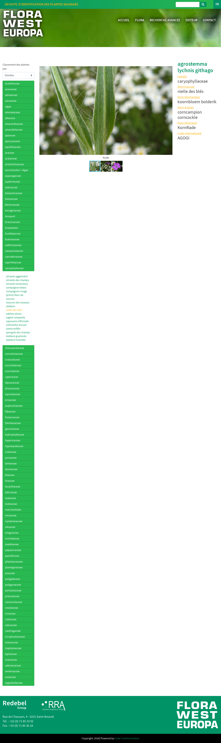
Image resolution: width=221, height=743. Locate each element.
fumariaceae (12, 417)
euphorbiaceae (13, 405)
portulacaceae (13, 590)
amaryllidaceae (13, 129)
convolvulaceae (14, 354)
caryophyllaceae (14, 268)
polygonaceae (13, 584)
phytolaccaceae (14, 561)
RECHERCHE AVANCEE (165, 20)
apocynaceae (12, 141)
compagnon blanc (16, 287)
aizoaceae (10, 101)
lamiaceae (11, 463)
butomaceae (12, 239)
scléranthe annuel (16, 325)
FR (217, 4)
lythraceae (11, 492)
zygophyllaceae (14, 683)
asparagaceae (13, 176)
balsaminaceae (13, 193)
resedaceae (11, 608)
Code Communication (127, 738)
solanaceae (11, 642)
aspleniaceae (12, 181)
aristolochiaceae (14, 164)
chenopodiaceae (14, 348)
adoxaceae (11, 95)
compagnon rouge (16, 291)
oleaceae (10, 527)
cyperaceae (11, 377)
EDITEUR (191, 20)
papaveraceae (13, 550)
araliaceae (11, 158)
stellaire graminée (16, 336)
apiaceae (10, 135)
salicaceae (11, 625)
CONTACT (209, 20)
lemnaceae (11, 469)
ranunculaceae (13, 602)
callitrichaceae (13, 245)
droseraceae (12, 388)
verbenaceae (12, 671)
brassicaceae (12, 222)
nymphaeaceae (13, 521)
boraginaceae (13, 210)
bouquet (10, 216)
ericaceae (10, 400)
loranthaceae (12, 486)
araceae (9, 153)
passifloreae (12, 556)
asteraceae (11, 187)
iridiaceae (10, 452)
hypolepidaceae (14, 446)
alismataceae (12, 112)
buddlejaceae (13, 233)
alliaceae (10, 118)
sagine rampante (15, 317)
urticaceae (11, 660)
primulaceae (12, 596)
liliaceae (9, 475)
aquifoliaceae (13, 147)
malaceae (10, 498)
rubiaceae (10, 619)
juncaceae (11, 457)
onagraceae (12, 532)
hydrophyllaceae (14, 434)
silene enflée (13, 328)
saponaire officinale (17, 321)
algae (8, 106)
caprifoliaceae (13, 262)
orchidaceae (12, 538)
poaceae (10, 573)
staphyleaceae (13, 648)
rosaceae (10, 613)
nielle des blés (14, 310)
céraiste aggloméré (17, 276)
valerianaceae (13, 665)
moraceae (10, 515)
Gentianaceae (13, 423)
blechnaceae (12, 204)
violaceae (10, 677)
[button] (42, 110)
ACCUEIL (124, 20)
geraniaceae (12, 429)
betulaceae (11, 199)
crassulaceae (12, 359)
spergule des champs (18, 332)
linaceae (10, 481)
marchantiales (13, 509)
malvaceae (11, 504)
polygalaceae (12, 579)
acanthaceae (12, 83)
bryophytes (11, 228)
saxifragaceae (13, 631)
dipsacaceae (12, 382)
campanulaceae (14, 251)
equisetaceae (12, 394)
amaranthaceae (14, 124)
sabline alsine (14, 313)
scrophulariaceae (15, 636)
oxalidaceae (12, 544)
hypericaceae (12, 440)
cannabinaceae (13, 256)
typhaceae (11, 654)
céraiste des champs (17, 280)
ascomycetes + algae (16, 170)
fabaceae (10, 411)
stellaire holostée (16, 340)
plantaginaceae (14, 567)
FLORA (139, 20)
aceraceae (11, 89)
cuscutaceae (12, 371)
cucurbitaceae (13, 365)
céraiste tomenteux (17, 284)
